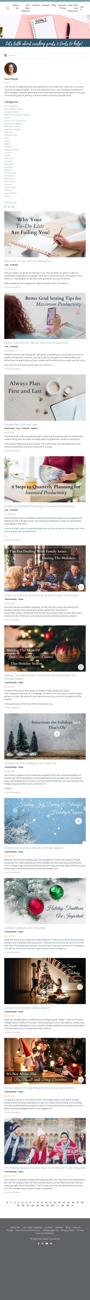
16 (74, 1254)
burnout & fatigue (13, 123)
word (7, 196)
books (7, 118)
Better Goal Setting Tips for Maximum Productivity (41, 348)
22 (32, 1257)
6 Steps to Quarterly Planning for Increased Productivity (36, 520)
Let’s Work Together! (25, 8)
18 (83, 1254)
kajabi (7, 155)
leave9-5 (8, 158)
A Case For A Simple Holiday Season (38, 1045)
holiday (20, 623)
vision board (10, 193)
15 (69, 1254)
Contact (36, 5)
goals (6, 266)
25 (47, 1257)
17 (79, 1254)
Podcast (45, 5)
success (8, 184)
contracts (8, 132)
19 (17, 1257)
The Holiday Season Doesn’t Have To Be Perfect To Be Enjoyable (42, 1216)
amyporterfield (11, 112)
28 (63, 1257)
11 (50, 1254)
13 (60, 1254)
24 (42, 1257)
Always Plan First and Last (29, 433)
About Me (15, 6)
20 (22, 1257)
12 (55, 1254)
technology (9, 187)
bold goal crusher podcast (17, 115)
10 (46, 1254)
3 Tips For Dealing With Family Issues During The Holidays (40, 615)
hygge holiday (11, 150)
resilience (9, 179)
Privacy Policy (67, 1282)
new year (8, 164)
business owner (10, 438)
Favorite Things (62, 6)
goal (6, 138)
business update (12, 129)
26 (52, 1257)
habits (7, 144)
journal (7, 152)
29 (68, 1257)
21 (27, 1257)
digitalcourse (10, 135)
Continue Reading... (12, 289)
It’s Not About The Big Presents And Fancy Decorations (39, 1130)
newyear (8, 167)
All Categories (11, 106)
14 (64, 1254)
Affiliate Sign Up (50, 1282)
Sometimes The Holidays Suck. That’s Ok (43, 791)
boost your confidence (15, 120)
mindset (8, 161)
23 (37, 1257)
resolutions (9, 181)
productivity (14, 266)
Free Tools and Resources (73, 8)
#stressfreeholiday (11, 623)
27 (58, 1257)
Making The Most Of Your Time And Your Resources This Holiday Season (43, 702)
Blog (54, 5)
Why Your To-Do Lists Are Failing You (39, 262)
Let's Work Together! (32, 1279)
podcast (8, 170)
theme (7, 190)
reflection (34, 438)
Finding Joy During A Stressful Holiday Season (41, 880)
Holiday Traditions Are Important (36, 964)
